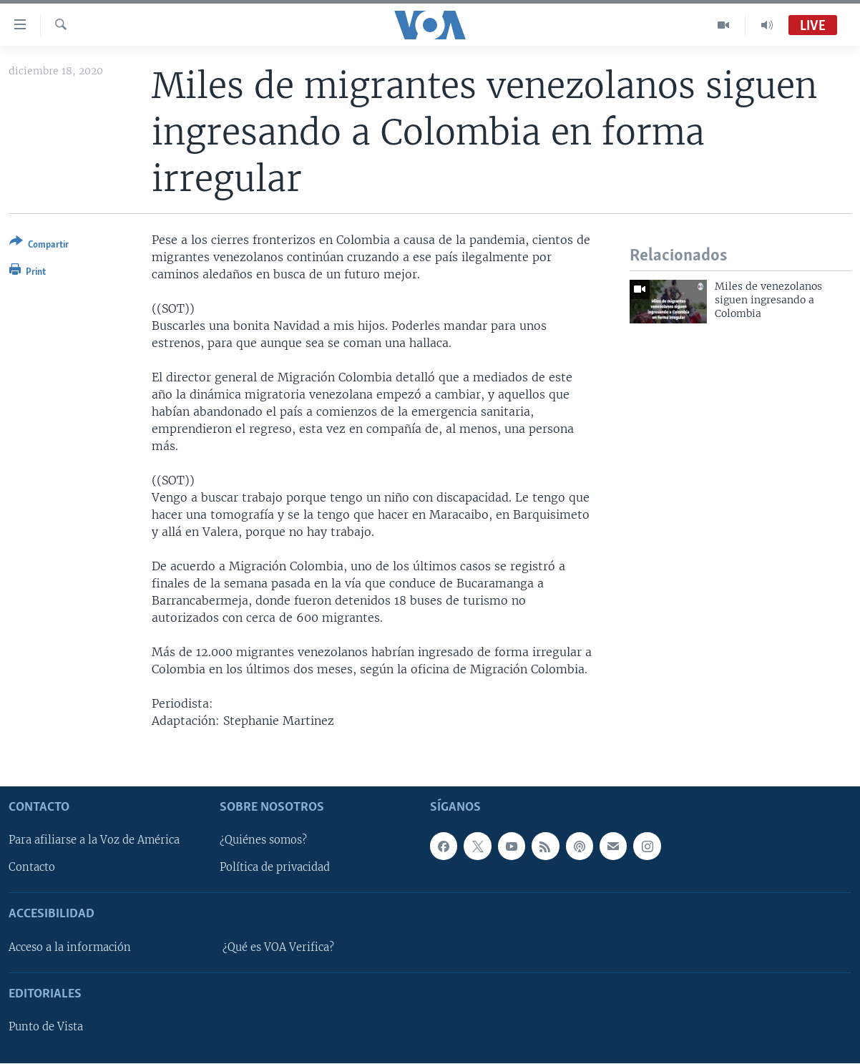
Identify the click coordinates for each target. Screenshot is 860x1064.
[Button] (39, 245)
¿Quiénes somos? (263, 840)
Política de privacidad (275, 868)
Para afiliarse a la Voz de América (94, 840)
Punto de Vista (46, 1027)
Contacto (32, 868)
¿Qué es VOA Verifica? (278, 947)
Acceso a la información (70, 947)
